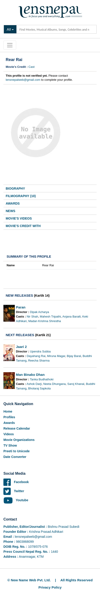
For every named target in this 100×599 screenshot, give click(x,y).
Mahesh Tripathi (50, 316)
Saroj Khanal (75, 384)
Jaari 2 (21, 347)
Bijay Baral (74, 356)
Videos (8, 434)
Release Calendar (16, 428)
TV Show (10, 445)
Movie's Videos (19, 218)
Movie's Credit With (23, 226)
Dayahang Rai (36, 356)
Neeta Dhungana (54, 384)
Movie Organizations (19, 440)
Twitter (13, 491)
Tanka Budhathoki (41, 379)
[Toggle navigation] (9, 45)
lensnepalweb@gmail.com (23, 79)
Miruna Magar (56, 356)
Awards (13, 203)
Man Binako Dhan (30, 375)
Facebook (16, 482)
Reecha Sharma (38, 360)
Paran (21, 307)
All (9, 29)
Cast (31, 66)
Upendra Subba (40, 351)
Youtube (15, 500)
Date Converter (14, 457)
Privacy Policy (50, 587)
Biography (15, 188)
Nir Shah (32, 316)
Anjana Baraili (71, 316)
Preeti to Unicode (16, 451)
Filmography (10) (21, 196)
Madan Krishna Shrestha (44, 321)
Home (7, 411)
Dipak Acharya (39, 312)
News (10, 211)
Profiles (9, 417)
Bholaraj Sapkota (39, 388)
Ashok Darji (33, 384)
